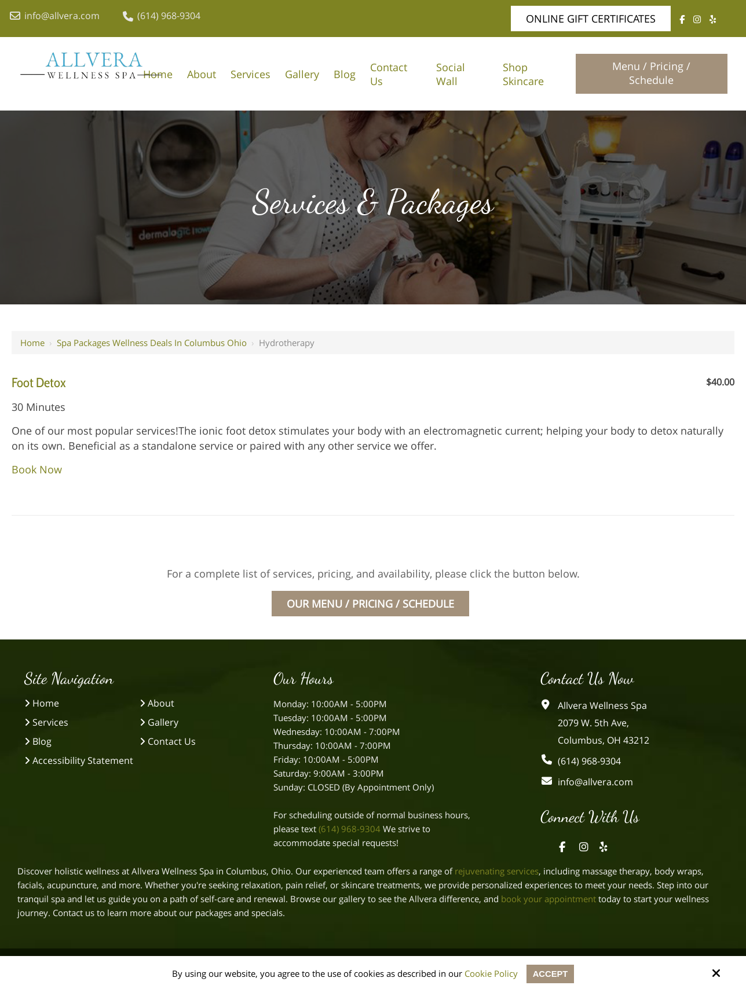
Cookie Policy (490, 973)
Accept (550, 974)
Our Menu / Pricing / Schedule (370, 604)
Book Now (37, 469)
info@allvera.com (55, 15)
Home (32, 342)
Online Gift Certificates (591, 18)
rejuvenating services (497, 871)
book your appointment (548, 899)
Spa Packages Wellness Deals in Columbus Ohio (152, 342)
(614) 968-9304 (161, 15)
